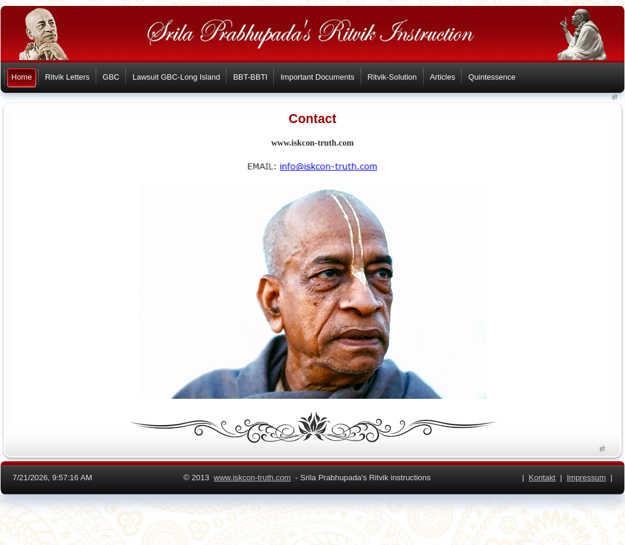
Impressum (586, 477)
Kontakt (542, 477)
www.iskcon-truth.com (252, 477)
